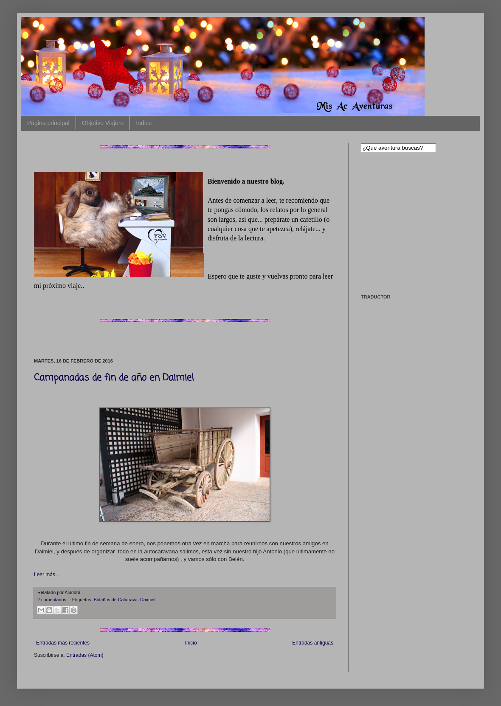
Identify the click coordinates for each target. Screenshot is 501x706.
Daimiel (147, 599)
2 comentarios (51, 599)
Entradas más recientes (63, 643)
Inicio (191, 643)
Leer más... (46, 575)
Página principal (48, 123)
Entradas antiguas (312, 643)
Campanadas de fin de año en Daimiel (114, 378)
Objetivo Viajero (103, 123)
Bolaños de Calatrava (116, 599)
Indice (144, 123)
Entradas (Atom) (84, 655)
